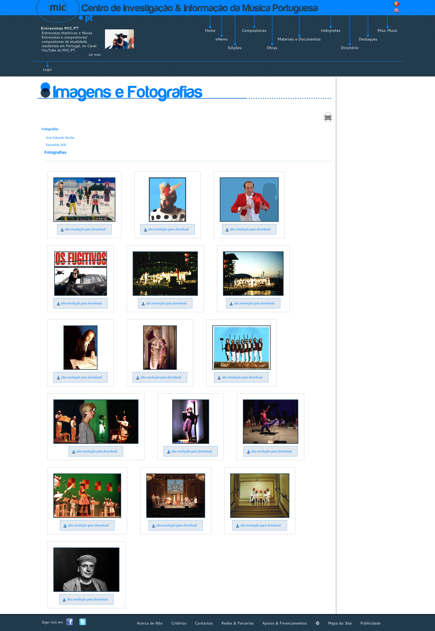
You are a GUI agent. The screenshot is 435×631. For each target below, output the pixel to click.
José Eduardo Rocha (60, 138)
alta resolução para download (85, 229)
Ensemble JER (56, 145)
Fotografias (50, 129)
